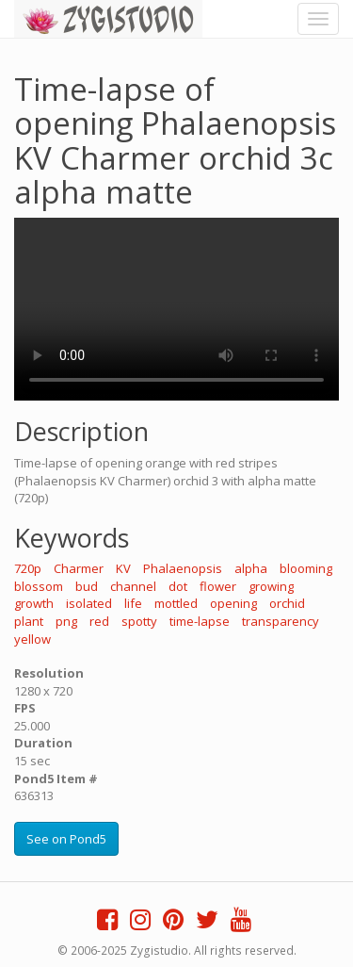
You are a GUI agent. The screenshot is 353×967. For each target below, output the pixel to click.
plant (28, 621)
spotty (139, 621)
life (133, 603)
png (66, 621)
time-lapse (199, 621)
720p (27, 568)
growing (271, 586)
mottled (176, 603)
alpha (250, 568)
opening (233, 603)
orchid (287, 603)
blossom (38, 586)
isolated (89, 603)
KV (123, 568)
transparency (280, 621)
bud (86, 586)
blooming (306, 568)
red (99, 621)
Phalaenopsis (182, 568)
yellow (32, 639)
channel (133, 586)
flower (218, 586)
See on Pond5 (66, 838)
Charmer (79, 568)
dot (177, 586)
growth (34, 603)
